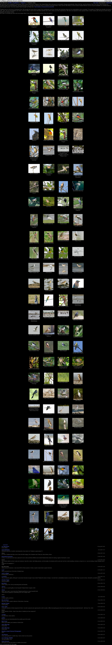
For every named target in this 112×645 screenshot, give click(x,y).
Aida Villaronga (5, 624)
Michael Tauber (5, 603)
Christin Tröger (5, 580)
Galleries (23, 2)
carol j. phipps (5, 573)
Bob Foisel (4, 621)
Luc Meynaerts (5, 546)
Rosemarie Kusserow (7, 556)
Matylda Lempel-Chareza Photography (11, 631)
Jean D (3, 586)
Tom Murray (5, 634)
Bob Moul (4, 583)
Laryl (3, 570)
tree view (95, 2)
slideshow (109, 2)
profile (10, 2)
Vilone (3, 590)
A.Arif (3, 596)
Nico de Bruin (5, 600)
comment (5, 544)
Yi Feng (4, 614)
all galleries (16, 2)
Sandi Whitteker (6, 549)
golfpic (3, 617)
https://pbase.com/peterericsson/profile (44, 6)
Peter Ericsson (5, 641)
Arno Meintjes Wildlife (7, 637)
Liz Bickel (4, 576)
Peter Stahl (4, 606)
